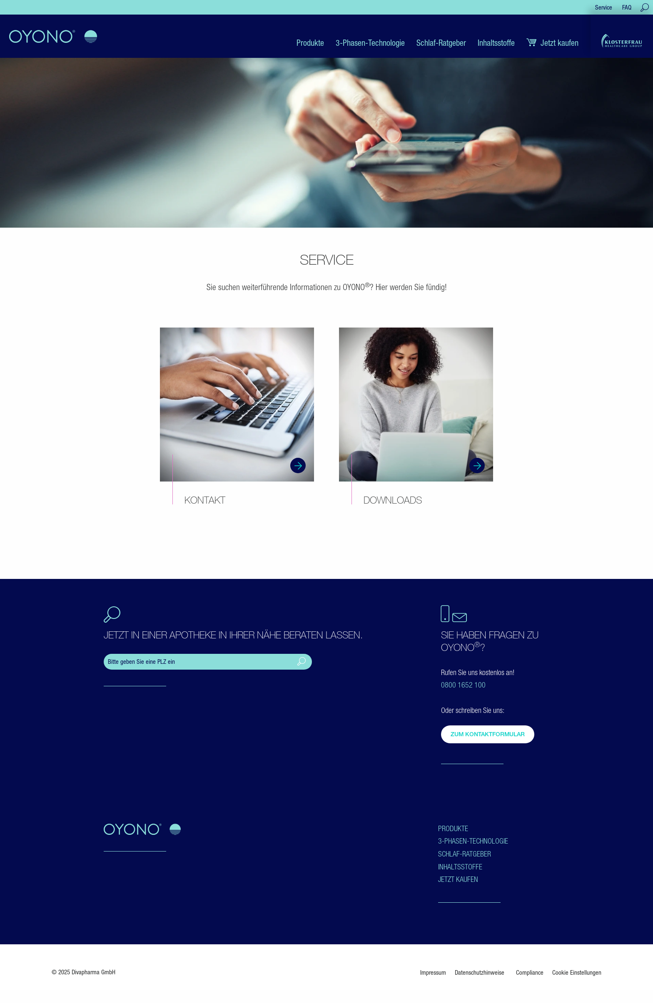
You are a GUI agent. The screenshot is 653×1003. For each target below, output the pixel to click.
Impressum (433, 972)
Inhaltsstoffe (460, 866)
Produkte (453, 828)
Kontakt (204, 500)
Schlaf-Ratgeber (464, 853)
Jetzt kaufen (458, 879)
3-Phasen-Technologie (473, 841)
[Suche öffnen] (644, 7)
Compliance (529, 972)
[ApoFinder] (208, 662)
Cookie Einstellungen (576, 972)
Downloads (393, 500)
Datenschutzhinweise (479, 972)
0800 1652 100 (463, 684)
